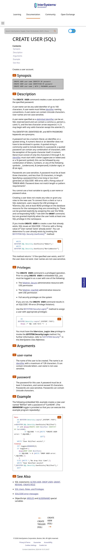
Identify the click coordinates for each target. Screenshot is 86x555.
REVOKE (18, 484)
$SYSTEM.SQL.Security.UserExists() (29, 234)
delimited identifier (45, 119)
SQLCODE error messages (26, 493)
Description (17, 52)
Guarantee (37, 542)
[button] (14, 75)
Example (16, 59)
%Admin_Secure (29, 282)
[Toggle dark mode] (72, 31)
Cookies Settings (30, 545)
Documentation (33, 14)
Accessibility (48, 542)
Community (50, 14)
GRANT (57, 482)
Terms (28, 542)
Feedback (84, 282)
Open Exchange (68, 14)
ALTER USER (35, 482)
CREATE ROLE (29, 484)
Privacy (21, 542)
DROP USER (47, 482)
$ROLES (30, 498)
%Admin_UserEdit (30, 290)
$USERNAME (44, 498)
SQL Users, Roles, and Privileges (29, 489)
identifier (50, 109)
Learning (17, 14)
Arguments (17, 56)
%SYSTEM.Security (51, 337)
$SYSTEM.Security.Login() (36, 309)
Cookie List (43, 545)
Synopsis (16, 49)
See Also (16, 62)
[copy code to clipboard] (59, 241)
